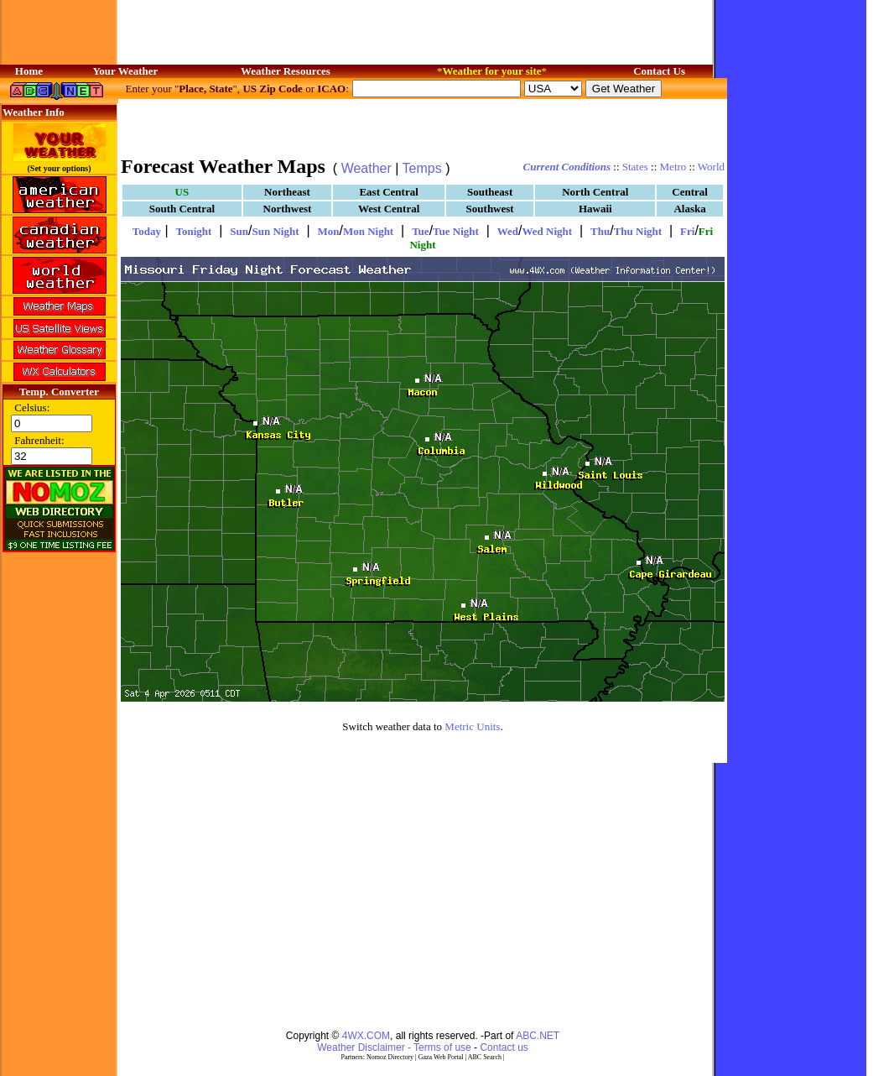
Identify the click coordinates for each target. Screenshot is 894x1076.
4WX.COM (366, 1036)
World (711, 166)
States (635, 166)
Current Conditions (567, 166)
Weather (366, 168)
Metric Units (472, 726)
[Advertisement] (422, 126)
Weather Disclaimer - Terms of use (394, 1047)
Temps (422, 168)
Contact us (504, 1047)
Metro (673, 166)
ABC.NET (537, 1036)
